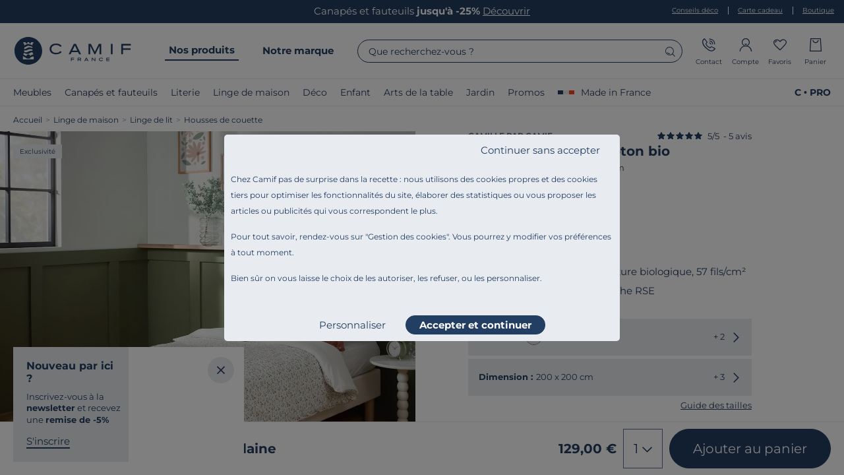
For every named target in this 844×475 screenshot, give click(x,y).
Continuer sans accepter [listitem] (540, 150)
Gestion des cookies (407, 236)
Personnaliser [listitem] (352, 325)
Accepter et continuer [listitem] (475, 325)
